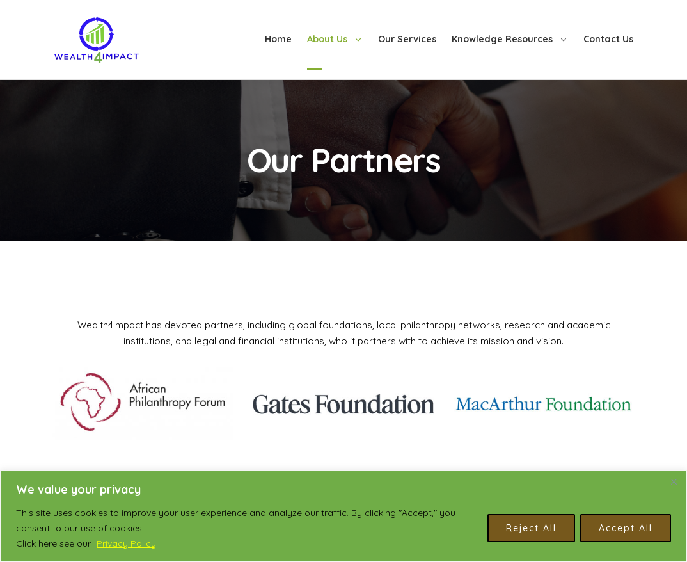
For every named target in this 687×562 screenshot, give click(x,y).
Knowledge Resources (502, 39)
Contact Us (608, 39)
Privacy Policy (126, 543)
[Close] (673, 481)
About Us (327, 39)
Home (278, 39)
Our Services (407, 39)
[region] (343, 516)
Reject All (531, 528)
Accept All (625, 528)
